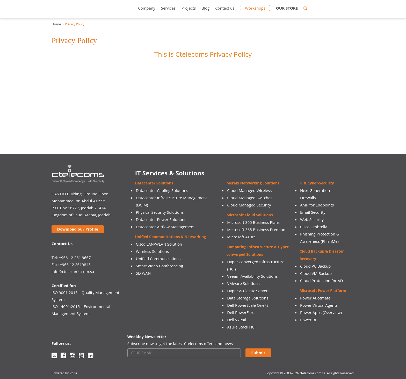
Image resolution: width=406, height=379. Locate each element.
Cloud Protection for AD (321, 280)
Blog (205, 8)
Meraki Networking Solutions (253, 183)
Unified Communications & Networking (170, 236)
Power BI (308, 319)
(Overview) (332, 312)
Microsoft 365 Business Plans (253, 222)
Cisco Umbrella (313, 226)
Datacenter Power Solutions (161, 219)
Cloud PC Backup (315, 266)
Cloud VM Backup (316, 273)
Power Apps (311, 312)
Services (168, 8)
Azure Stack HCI (241, 327)
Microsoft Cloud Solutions (250, 214)
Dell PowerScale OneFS (248, 305)
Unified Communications (158, 258)
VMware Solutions (243, 283)
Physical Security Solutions (160, 212)
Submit (258, 352)
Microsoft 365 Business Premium (257, 229)
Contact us (224, 8)
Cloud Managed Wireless (249, 190)
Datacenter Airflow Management (165, 226)
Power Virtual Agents (319, 305)
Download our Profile (77, 229)
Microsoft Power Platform (323, 290)
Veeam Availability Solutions (252, 276)
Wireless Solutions (152, 251)
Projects (188, 8)
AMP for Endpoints (317, 205)
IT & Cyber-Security (317, 183)
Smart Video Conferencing (159, 265)
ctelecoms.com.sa (312, 373)
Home (56, 24)
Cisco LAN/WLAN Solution (159, 244)
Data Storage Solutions (247, 298)
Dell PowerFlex (240, 312)
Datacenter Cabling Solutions (162, 190)
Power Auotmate (315, 298)
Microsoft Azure (241, 236)
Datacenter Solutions (154, 183)
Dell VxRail (236, 319)
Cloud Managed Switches (249, 197)
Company (146, 8)
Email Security (312, 212)
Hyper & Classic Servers (248, 290)
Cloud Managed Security (249, 205)
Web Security (312, 219)
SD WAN (143, 273)
